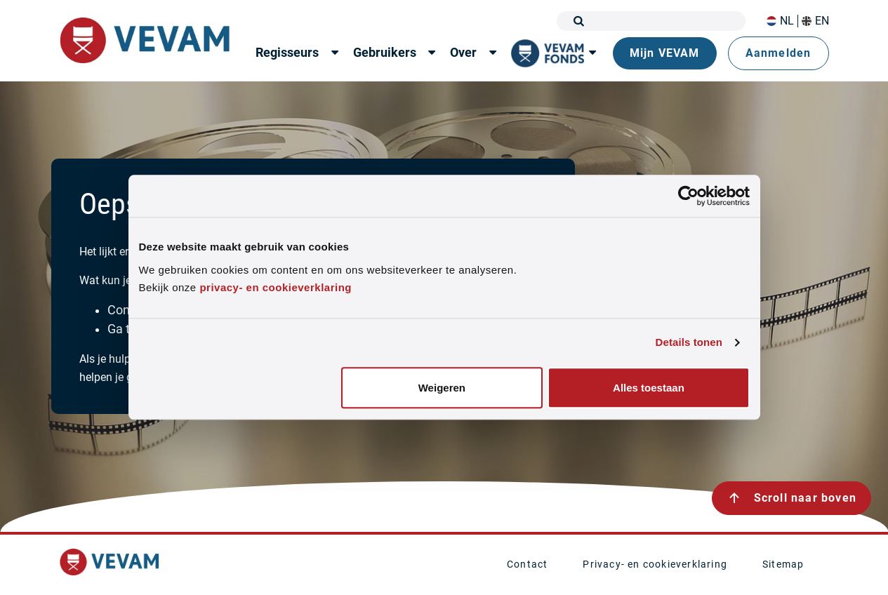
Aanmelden (778, 53)
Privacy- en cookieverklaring (655, 564)
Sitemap (783, 564)
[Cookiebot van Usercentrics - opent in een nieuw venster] (688, 195)
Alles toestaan (648, 388)
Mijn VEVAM (665, 53)
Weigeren (441, 388)
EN (815, 21)
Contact (527, 564)
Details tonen (689, 343)
